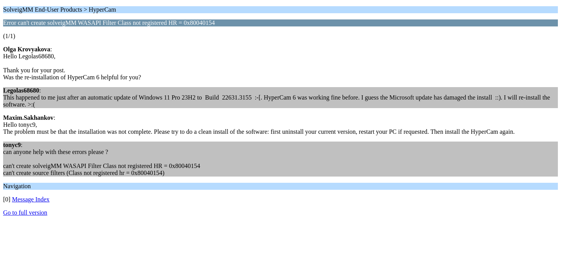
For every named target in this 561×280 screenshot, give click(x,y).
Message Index (30, 199)
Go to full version (25, 212)
